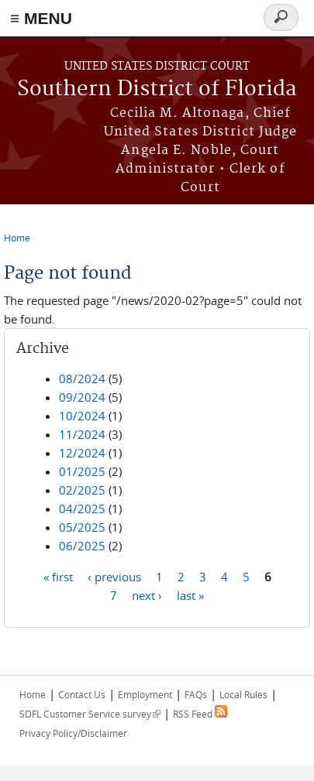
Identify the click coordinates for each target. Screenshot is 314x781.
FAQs (196, 694)
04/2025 (82, 508)
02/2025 (82, 490)
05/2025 (82, 527)
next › (147, 594)
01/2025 (82, 471)
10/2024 (82, 415)
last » (190, 594)
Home (17, 237)
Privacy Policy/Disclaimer (73, 733)
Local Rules (243, 694)
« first (58, 576)
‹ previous (114, 576)
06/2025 (82, 545)
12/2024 (82, 453)
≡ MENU (41, 18)
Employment (145, 694)
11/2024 (82, 434)
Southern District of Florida (157, 89)
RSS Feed (200, 713)
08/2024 (82, 378)
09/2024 (82, 397)
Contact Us (81, 694)
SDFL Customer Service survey (89, 713)
